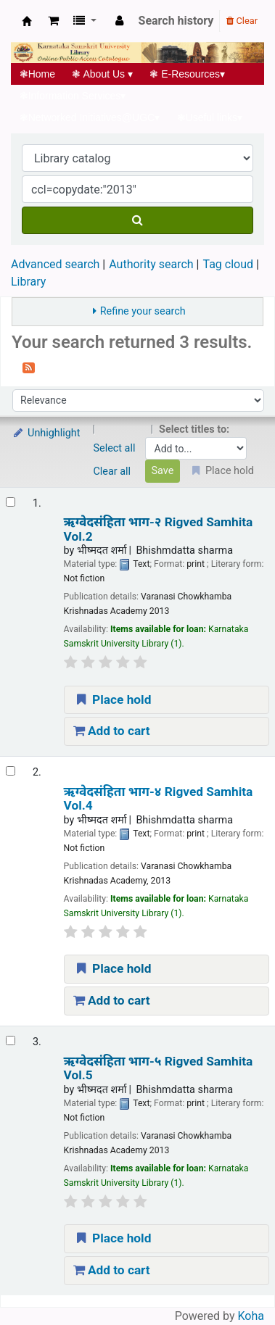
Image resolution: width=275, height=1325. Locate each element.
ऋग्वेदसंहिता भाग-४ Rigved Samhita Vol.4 (158, 799)
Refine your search (143, 311)
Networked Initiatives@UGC (89, 117)
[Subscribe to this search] (29, 367)
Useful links (209, 117)
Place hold (112, 699)
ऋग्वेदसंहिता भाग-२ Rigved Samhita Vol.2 (158, 529)
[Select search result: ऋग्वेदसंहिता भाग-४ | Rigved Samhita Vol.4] (10, 771)
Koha (251, 1316)
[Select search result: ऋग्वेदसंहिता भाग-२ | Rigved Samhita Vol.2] (10, 502)
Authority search (151, 264)
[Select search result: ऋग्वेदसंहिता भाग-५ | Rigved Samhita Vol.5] (10, 1040)
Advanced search (55, 264)
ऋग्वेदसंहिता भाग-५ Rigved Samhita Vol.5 (158, 1068)
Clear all (112, 471)
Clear (242, 20)
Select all (115, 448)
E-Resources (187, 74)
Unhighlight (46, 433)
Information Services (72, 95)
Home (37, 74)
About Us (102, 74)
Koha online (27, 21)
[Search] (137, 220)
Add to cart (111, 730)
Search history (176, 21)
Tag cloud (227, 264)
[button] (53, 21)
